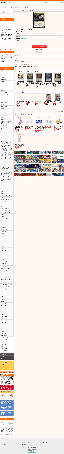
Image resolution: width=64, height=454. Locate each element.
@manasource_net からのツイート (6, 49)
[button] (58, 5)
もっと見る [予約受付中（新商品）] (61, 111)
